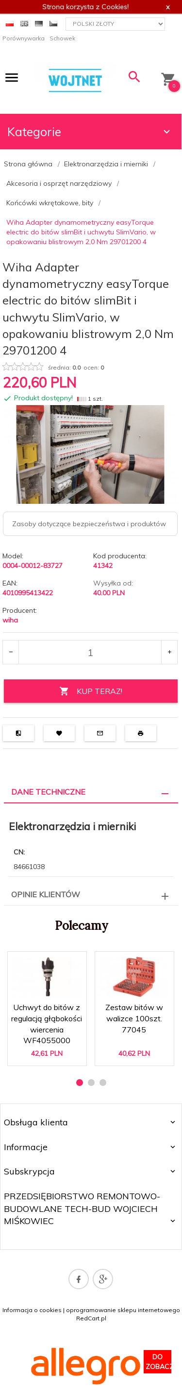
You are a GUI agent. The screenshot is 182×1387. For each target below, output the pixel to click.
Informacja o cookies (32, 1310)
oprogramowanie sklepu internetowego (123, 1310)
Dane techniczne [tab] (48, 792)
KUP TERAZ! (90, 691)
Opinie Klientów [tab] (45, 894)
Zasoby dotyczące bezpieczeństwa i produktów (89, 523)
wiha (10, 620)
